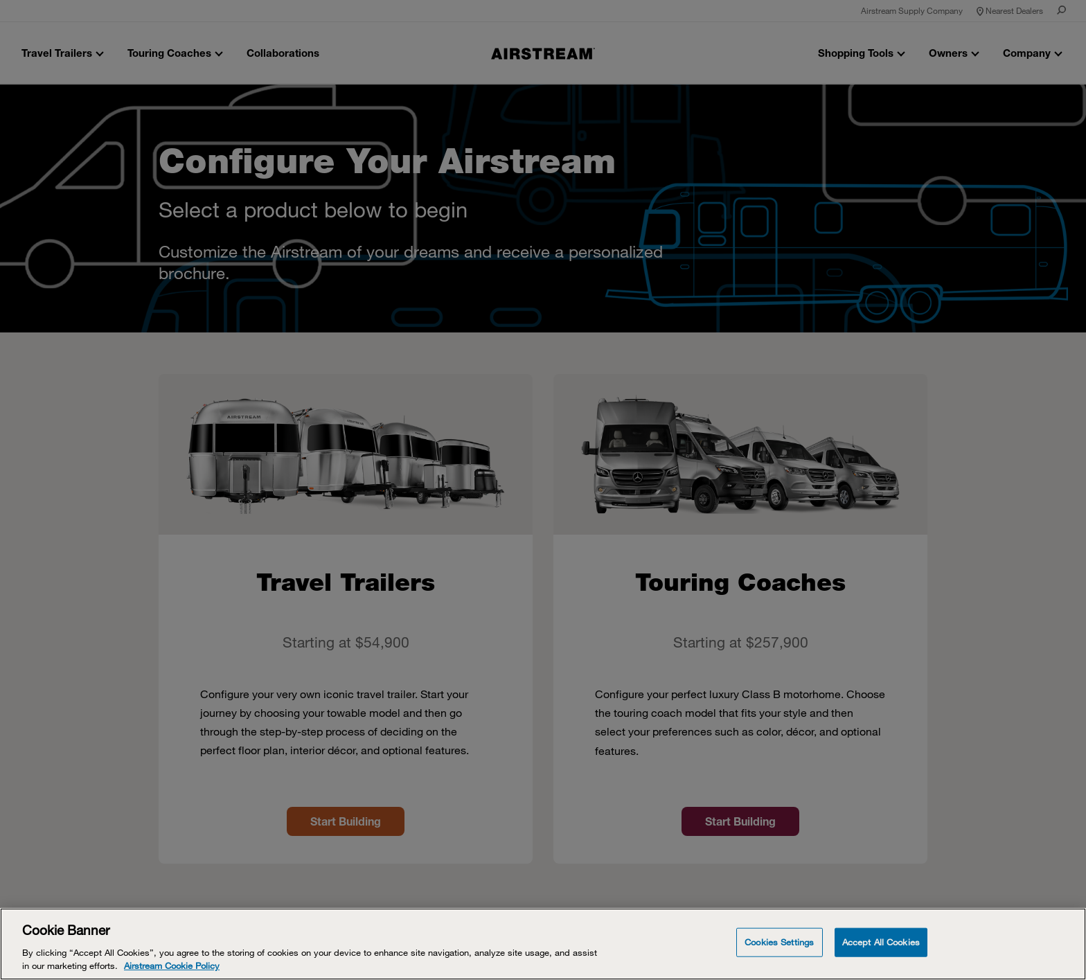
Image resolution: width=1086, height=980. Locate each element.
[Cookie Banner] (543, 944)
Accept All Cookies (881, 941)
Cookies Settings (779, 941)
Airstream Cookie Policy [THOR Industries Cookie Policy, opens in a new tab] (172, 965)
